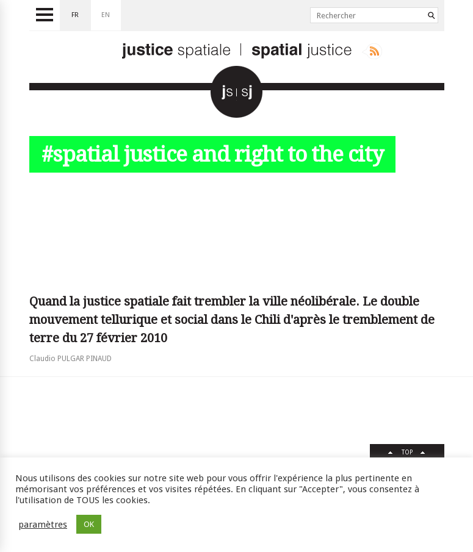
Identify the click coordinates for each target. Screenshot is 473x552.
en (105, 15)
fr (75, 15)
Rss (372, 51)
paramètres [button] (42, 524)
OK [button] (89, 524)
